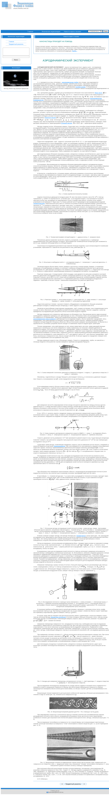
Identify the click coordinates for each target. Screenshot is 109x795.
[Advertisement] (87, 15)
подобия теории (80, 87)
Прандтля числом (50, 117)
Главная (11, 41)
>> (84, 784)
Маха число (98, 93)
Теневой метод (81, 536)
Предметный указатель (16, 44)
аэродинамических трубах (70, 82)
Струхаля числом (66, 123)
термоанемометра (59, 446)
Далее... (74, 51)
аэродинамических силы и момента (44, 319)
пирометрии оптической (58, 617)
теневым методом (39, 203)
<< (62, 784)
